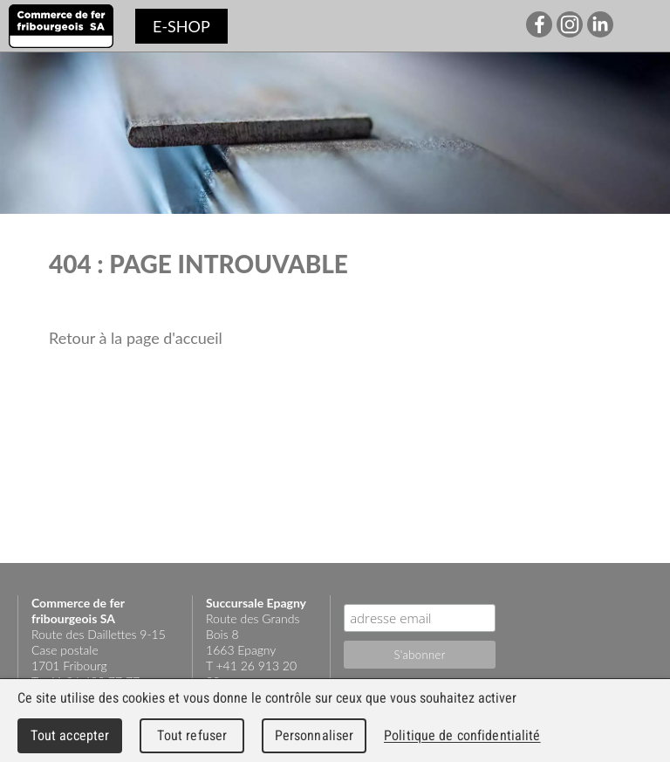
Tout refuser (192, 735)
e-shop (181, 26)
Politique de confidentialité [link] (462, 735)
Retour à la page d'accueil (135, 337)
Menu (643, 26)
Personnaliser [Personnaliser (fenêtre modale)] (314, 735)
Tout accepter (70, 735)
